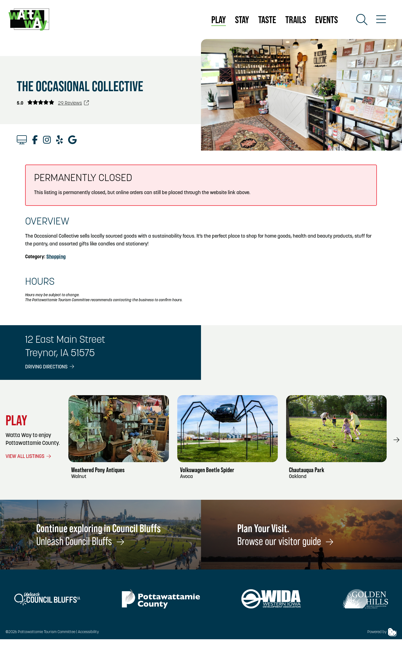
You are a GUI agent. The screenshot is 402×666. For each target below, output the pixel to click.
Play (218, 19)
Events (326, 19)
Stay (242, 19)
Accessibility (88, 632)
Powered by (381, 632)
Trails (295, 19)
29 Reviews (73, 103)
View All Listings (29, 456)
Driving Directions (50, 367)
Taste (267, 19)
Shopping (56, 257)
